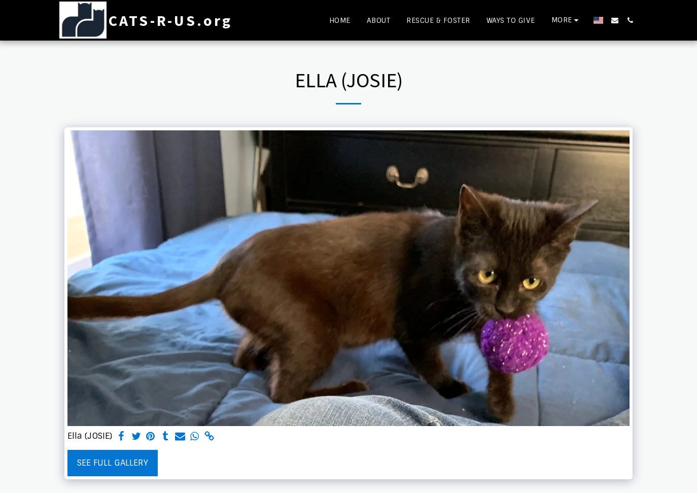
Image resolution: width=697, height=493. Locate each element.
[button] (615, 20)
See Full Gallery (112, 462)
